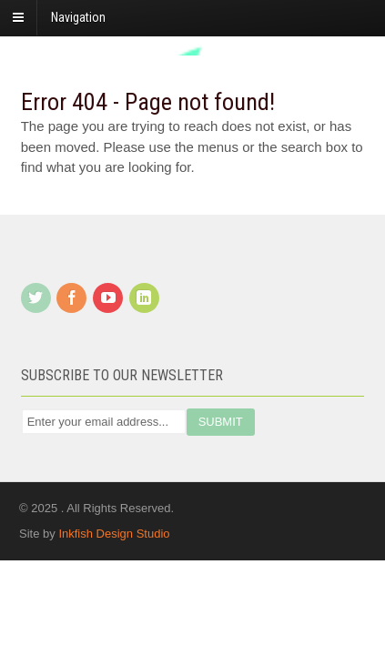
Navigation (78, 17)
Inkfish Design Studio (113, 533)
